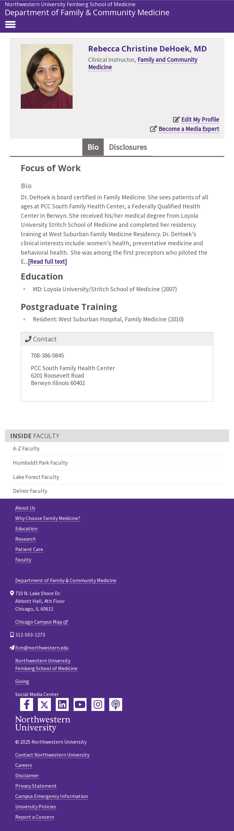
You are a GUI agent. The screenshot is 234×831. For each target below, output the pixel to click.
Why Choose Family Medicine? (47, 518)
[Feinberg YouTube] (80, 704)
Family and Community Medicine (142, 63)
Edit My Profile (200, 119)
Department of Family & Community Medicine (87, 12)
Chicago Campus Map (38, 621)
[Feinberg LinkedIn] (62, 704)
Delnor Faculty (30, 490)
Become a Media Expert (188, 129)
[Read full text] (47, 261)
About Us (25, 507)
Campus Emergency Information (51, 796)
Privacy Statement (36, 785)
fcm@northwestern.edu (41, 647)
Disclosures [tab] (128, 147)
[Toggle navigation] (10, 25)
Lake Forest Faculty (36, 477)
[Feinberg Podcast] (115, 704)
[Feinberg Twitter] (44, 704)
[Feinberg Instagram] (97, 704)
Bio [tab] (93, 147)
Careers (23, 765)
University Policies (35, 806)
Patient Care (29, 549)
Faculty (23, 559)
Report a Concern (34, 817)
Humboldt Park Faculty (40, 462)
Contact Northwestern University (52, 754)
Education (26, 528)
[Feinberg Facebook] (26, 704)
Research (25, 539)
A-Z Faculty (26, 448)
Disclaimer (27, 775)
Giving (22, 681)
